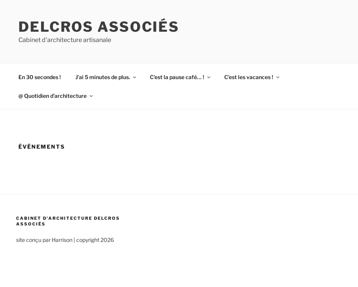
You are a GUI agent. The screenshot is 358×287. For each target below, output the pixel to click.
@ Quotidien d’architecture (56, 95)
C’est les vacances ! (252, 77)
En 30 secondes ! (39, 77)
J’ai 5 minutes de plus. (106, 77)
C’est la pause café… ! (181, 77)
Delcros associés (98, 26)
